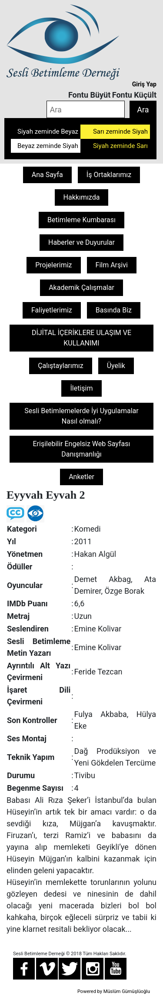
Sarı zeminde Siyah (120, 131)
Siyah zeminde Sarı (120, 146)
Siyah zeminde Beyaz (47, 131)
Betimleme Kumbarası (81, 220)
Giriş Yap (144, 84)
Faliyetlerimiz (51, 310)
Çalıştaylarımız (60, 366)
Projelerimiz (53, 265)
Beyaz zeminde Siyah (47, 146)
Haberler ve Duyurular (81, 242)
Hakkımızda (81, 197)
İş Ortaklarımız (108, 175)
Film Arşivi (112, 265)
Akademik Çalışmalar (81, 287)
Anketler (81, 477)
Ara (143, 109)
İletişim (81, 388)
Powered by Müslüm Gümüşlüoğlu (113, 991)
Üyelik (116, 366)
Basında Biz (114, 310)
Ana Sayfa (47, 175)
